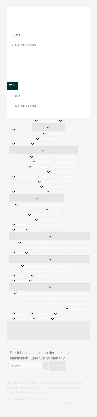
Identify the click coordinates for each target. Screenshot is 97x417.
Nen (67, 403)
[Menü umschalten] (48, 127)
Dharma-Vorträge (29, 383)
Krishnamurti (40, 387)
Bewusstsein (46, 383)
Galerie (63, 387)
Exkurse (11, 387)
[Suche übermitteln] (45, 365)
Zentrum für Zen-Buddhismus (53, 18)
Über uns (25, 392)
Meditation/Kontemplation (67, 383)
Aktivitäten (13, 383)
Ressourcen (74, 387)
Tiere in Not (13, 392)
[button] (60, 120)
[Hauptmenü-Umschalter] (12, 86)
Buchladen (53, 387)
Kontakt (43, 392)
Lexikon (29, 387)
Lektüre (20, 387)
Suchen (34, 392)
